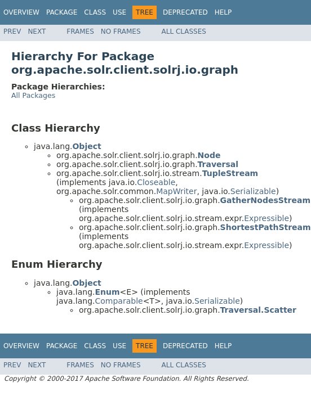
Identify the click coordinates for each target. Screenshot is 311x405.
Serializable (253, 191)
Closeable (156, 182)
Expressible (266, 218)
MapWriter (176, 191)
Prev (12, 31)
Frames (80, 31)
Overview (21, 12)
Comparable (119, 300)
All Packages (33, 95)
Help (223, 12)
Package (61, 12)
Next (37, 31)
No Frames (121, 31)
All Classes (184, 31)
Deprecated (185, 12)
